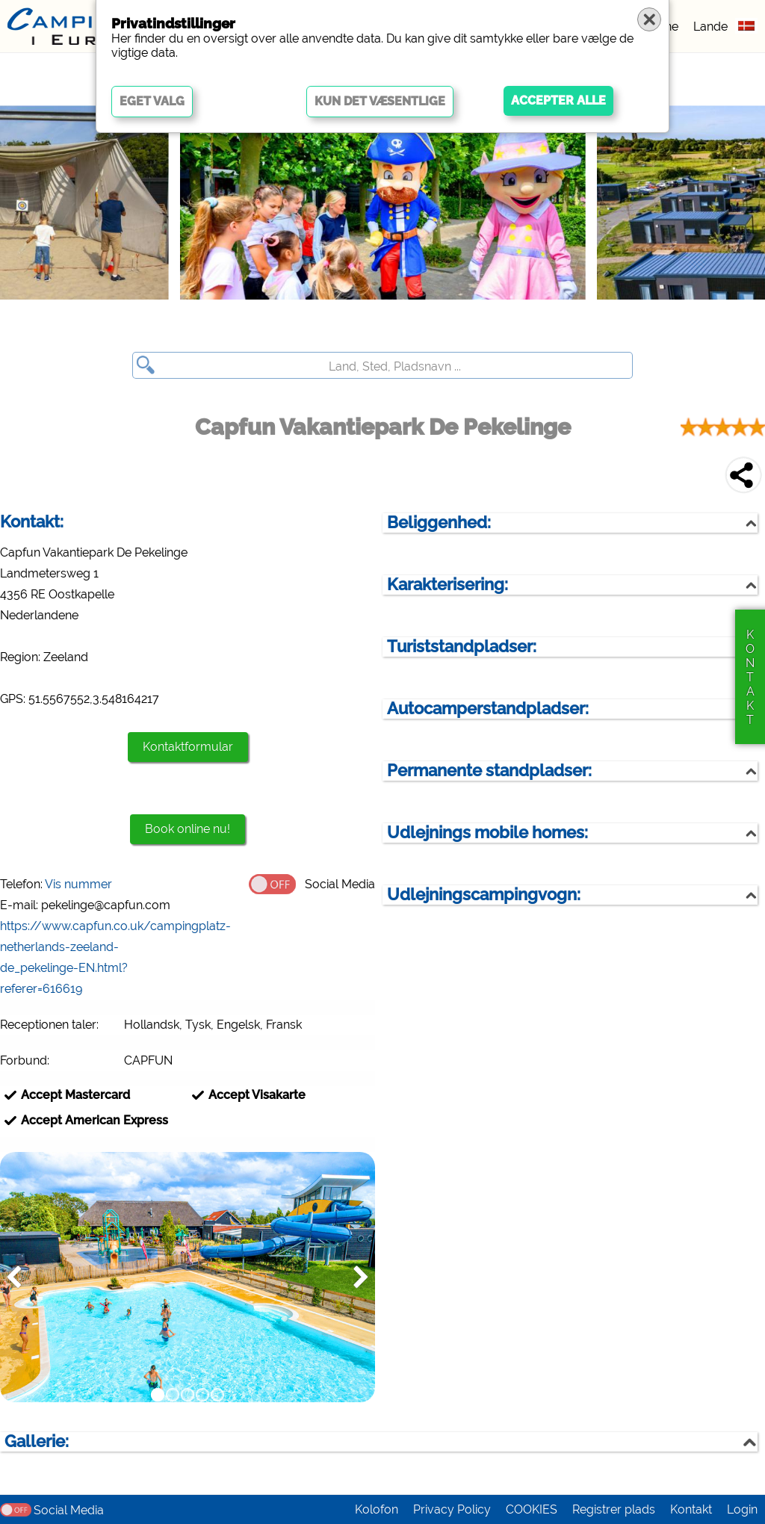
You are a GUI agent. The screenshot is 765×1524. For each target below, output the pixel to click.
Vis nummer (78, 884)
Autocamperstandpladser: (488, 708)
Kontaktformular (188, 747)
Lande (710, 26)
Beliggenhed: (439, 522)
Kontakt (691, 1509)
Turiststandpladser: (461, 646)
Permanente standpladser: (489, 770)
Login (742, 1509)
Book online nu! (187, 829)
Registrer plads (613, 1509)
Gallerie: (36, 1441)
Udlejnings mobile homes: (487, 832)
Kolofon (376, 1509)
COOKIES (531, 1509)
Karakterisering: (447, 584)
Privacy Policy (452, 1509)
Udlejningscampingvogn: (483, 894)
